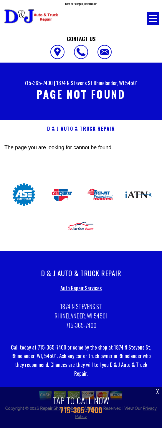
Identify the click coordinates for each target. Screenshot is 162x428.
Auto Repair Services (81, 289)
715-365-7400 (38, 83)
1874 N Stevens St (74, 83)
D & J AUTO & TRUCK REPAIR (81, 129)
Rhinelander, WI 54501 (116, 83)
